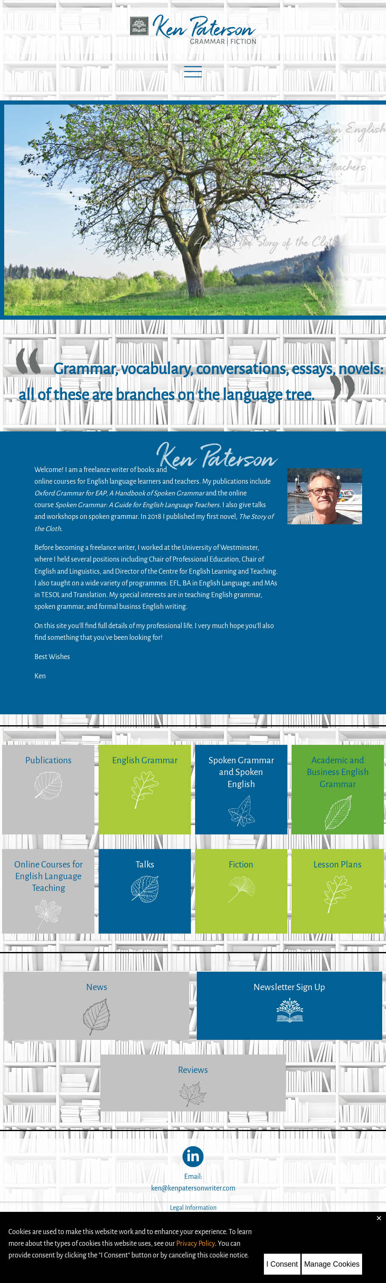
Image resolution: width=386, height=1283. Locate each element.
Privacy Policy (195, 1243)
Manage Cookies (332, 1264)
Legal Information (193, 1208)
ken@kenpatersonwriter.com (193, 1188)
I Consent (282, 1264)
